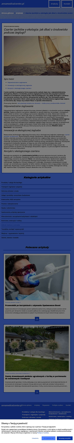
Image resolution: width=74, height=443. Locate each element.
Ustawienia (35, 438)
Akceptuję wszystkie (65, 438)
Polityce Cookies (43, 433)
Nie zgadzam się (48, 438)
